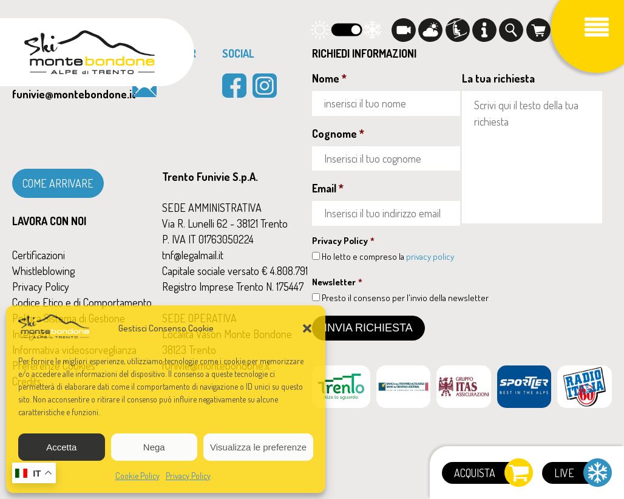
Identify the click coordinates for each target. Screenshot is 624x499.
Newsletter (337, 282)
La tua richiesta (498, 78)
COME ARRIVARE (57, 183)
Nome (329, 78)
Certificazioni (38, 255)
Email (328, 188)
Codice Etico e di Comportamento (82, 302)
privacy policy (430, 256)
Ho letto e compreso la (388, 256)
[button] (307, 328)
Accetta (61, 447)
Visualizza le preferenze (258, 447)
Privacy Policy (188, 475)
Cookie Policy (137, 475)
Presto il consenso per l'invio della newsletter (405, 298)
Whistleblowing (43, 270)
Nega (154, 447)
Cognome (338, 133)
